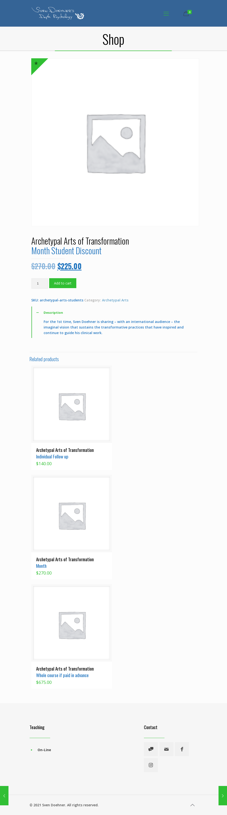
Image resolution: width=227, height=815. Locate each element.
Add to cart (62, 283)
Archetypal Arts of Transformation (65, 453)
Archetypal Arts (115, 300)
